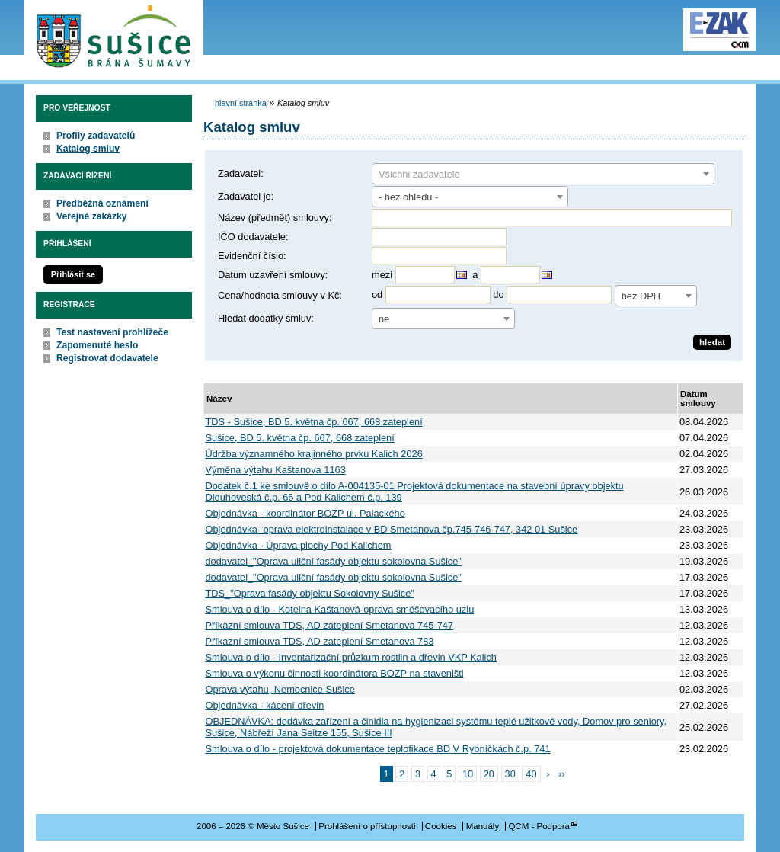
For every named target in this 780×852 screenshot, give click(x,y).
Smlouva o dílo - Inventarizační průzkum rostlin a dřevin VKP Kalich (351, 657)
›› (561, 774)
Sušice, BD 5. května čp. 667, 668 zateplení (300, 438)
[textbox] (543, 174)
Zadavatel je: (245, 196)
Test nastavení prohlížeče (112, 332)
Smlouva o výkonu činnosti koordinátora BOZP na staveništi (335, 673)
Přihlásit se (73, 274)
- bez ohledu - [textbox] (408, 197)
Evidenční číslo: (252, 255)
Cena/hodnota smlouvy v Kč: (280, 295)
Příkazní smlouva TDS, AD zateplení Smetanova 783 (320, 641)
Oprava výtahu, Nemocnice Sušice (280, 689)
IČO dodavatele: (253, 236)
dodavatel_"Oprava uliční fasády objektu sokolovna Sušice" (334, 561)
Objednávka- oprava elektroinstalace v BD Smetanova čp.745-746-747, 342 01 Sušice (392, 529)
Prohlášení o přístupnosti (366, 826)
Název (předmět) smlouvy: (274, 217)
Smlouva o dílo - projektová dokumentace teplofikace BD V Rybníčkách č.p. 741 (378, 748)
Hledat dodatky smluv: (266, 318)
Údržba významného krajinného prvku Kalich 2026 (314, 454)
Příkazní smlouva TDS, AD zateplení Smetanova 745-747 (330, 625)
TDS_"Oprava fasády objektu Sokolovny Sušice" (310, 593)
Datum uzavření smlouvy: (273, 274)
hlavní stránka (241, 102)
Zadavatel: (241, 173)
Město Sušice (113, 37)
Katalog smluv (88, 148)
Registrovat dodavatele (107, 358)
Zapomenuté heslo (97, 345)
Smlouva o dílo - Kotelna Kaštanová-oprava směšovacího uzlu (340, 609)
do (498, 294)
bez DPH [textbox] (641, 296)
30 (510, 774)
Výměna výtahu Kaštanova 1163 (276, 470)
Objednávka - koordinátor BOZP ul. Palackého (305, 513)
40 (531, 774)
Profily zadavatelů (95, 135)
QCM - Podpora (539, 826)
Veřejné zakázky (91, 216)
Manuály (483, 826)
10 (467, 774)
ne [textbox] (384, 319)
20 (489, 774)
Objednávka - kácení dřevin (265, 705)
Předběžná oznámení (102, 203)
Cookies (441, 826)
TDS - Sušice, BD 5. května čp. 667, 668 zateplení (314, 422)
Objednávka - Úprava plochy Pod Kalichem (299, 545)
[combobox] (543, 173)
